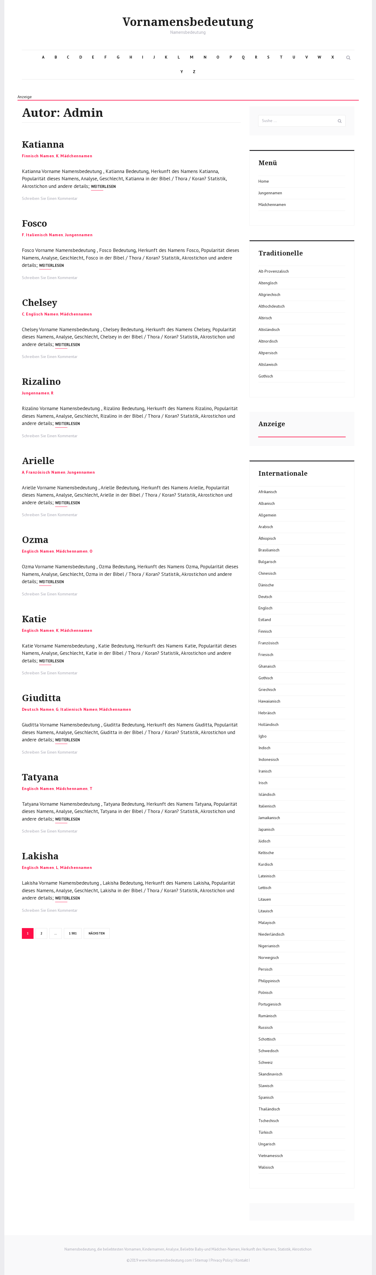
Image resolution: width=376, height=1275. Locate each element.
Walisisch (266, 1167)
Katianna (49, 144)
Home (263, 181)
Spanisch (266, 1097)
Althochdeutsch (271, 306)
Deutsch (265, 596)
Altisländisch (269, 329)
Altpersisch (267, 352)
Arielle (43, 460)
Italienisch (267, 806)
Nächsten (97, 933)
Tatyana (45, 776)
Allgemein (267, 515)
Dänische (266, 585)
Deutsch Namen (38, 709)
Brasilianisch (268, 550)
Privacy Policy (222, 1260)
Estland (264, 619)
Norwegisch (268, 957)
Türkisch (265, 1132)
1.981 (73, 933)
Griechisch (267, 689)
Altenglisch (267, 282)
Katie (37, 618)
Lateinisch (266, 876)
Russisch (265, 1027)
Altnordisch (268, 341)
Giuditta (46, 697)
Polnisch (265, 992)
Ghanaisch (267, 666)
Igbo (262, 736)
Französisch (268, 643)
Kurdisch (265, 864)
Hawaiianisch (269, 701)
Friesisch (265, 654)
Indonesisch (268, 759)
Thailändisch (269, 1109)
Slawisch (265, 1085)
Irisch (262, 782)
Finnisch (265, 631)
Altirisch (265, 317)
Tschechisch (268, 1120)
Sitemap (201, 1260)
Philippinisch (269, 980)
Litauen (264, 899)
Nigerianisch (268, 945)
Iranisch (265, 771)
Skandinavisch (270, 1074)
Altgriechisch (269, 294)
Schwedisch (268, 1050)
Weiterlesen (103, 186)
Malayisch (266, 922)
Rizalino (46, 381)
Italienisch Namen (44, 234)
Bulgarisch (267, 561)
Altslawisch (267, 364)
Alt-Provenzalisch (273, 271)
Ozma (39, 539)
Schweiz (265, 1062)
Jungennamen (79, 234)
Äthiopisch (267, 538)
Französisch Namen (46, 472)
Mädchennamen (76, 155)
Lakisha (45, 855)
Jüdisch (264, 841)
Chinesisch (267, 573)
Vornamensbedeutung (188, 22)
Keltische (266, 852)
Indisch (264, 747)
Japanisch (266, 829)
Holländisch (268, 724)
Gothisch (265, 376)
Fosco (38, 223)
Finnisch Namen (38, 155)
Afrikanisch (267, 491)
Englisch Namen (42, 314)
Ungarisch (266, 1144)
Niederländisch (271, 934)
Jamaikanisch (269, 817)
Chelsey (45, 302)
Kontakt (241, 1260)
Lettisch (264, 887)
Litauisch (265, 911)
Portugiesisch (269, 1004)
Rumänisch (267, 1015)
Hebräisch (267, 712)
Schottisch (267, 1039)
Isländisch (266, 794)
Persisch (265, 969)
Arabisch (265, 526)
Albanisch (266, 503)
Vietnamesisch (270, 1155)
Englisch (265, 608)
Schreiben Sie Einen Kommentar (50, 198)
